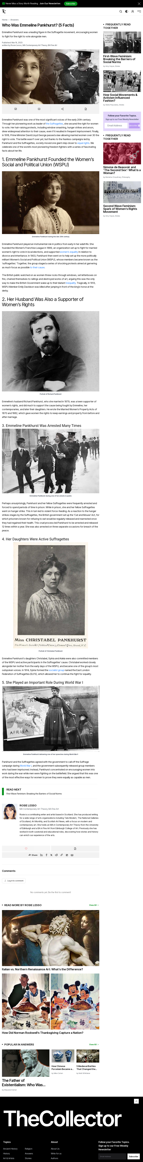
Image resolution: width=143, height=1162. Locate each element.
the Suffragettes (54, 123)
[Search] (120, 11)
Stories (117, 66)
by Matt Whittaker (83, 1073)
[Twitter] (51, 855)
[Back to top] (136, 1101)
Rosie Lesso (16, 45)
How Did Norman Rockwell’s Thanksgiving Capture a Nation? (42, 1032)
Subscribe (70, 4)
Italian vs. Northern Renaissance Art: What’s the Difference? (42, 969)
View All (94, 905)
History (6, 1153)
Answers (14, 19)
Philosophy (126, 177)
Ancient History (10, 1148)
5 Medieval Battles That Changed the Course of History (86, 1068)
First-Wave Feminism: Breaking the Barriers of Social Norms (34, 793)
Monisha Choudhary (113, 177)
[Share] (62, 109)
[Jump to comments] (15, 109)
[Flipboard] (67, 855)
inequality (70, 283)
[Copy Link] (61, 855)
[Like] (26, 849)
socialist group (56, 670)
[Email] (72, 855)
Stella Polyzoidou (111, 105)
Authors (54, 1158)
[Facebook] (46, 855)
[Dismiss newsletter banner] (139, 4)
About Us (55, 1148)
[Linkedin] (41, 855)
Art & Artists (8, 1158)
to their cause (37, 267)
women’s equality (69, 251)
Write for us (56, 1153)
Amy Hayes (109, 66)
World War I (26, 765)
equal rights (83, 143)
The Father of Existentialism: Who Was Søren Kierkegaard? (22, 1082)
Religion (28, 1148)
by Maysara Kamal (9, 1090)
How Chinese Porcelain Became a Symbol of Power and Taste (62, 1068)
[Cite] (85, 109)
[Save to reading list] (39, 109)
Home (4, 19)
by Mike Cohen (57, 1073)
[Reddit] (56, 855)
